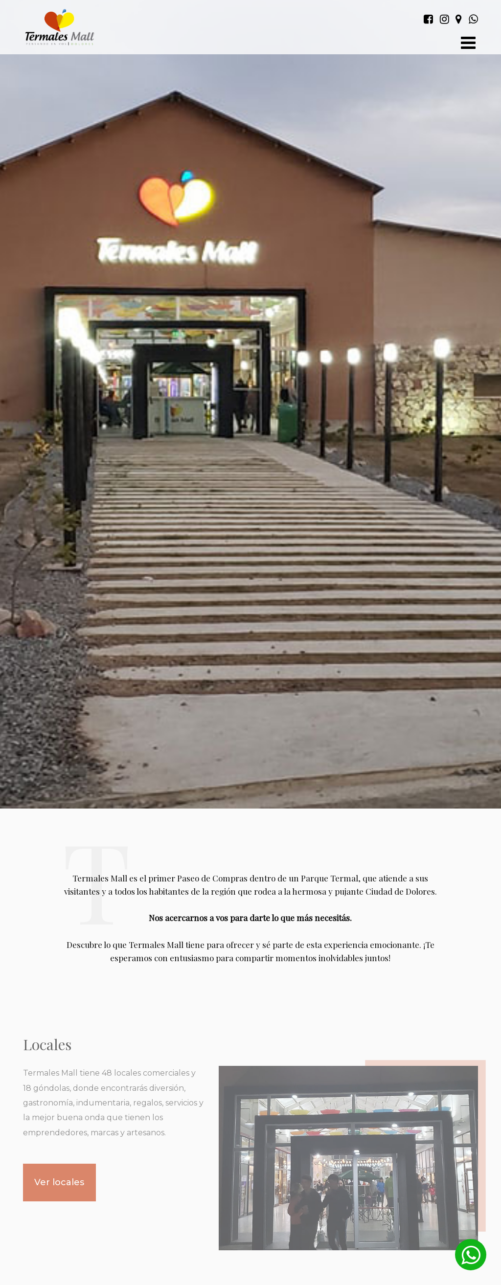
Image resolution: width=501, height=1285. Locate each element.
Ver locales (59, 1182)
